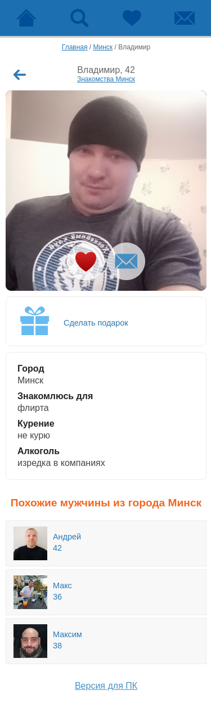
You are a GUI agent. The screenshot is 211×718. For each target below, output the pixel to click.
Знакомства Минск (106, 79)
